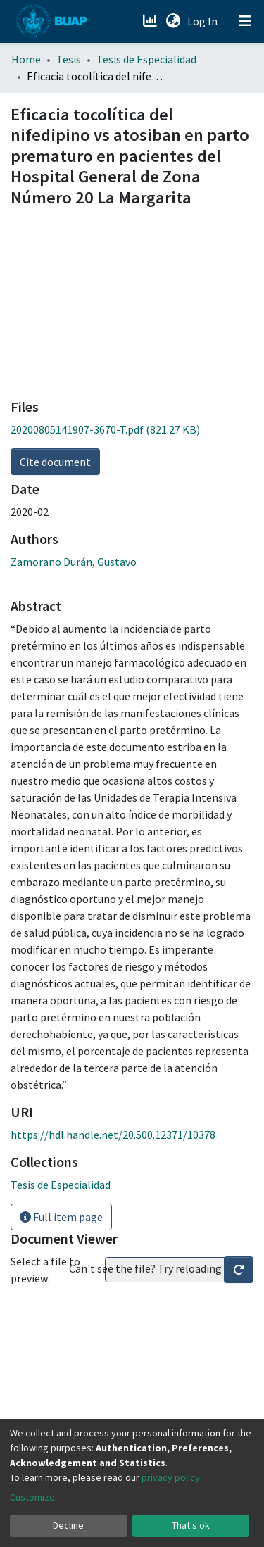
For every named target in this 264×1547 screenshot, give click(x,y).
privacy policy (171, 1477)
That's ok (191, 1525)
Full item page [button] (61, 1217)
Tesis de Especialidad (146, 59)
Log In (203, 21)
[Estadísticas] (151, 21)
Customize (32, 1497)
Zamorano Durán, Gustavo (74, 562)
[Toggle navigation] (245, 21)
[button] (172, 21)
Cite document (55, 462)
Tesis (68, 59)
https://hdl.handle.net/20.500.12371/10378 (113, 1135)
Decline (68, 1525)
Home (26, 59)
